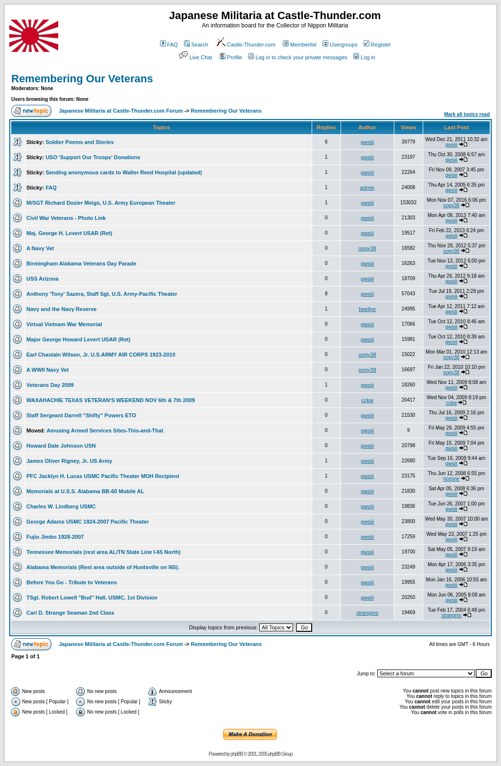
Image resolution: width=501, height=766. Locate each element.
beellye (367, 309)
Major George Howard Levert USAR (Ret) (78, 339)
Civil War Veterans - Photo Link (66, 218)
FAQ (169, 45)
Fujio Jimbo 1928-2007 (55, 537)
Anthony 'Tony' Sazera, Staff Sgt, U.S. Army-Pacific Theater (101, 294)
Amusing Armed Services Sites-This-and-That (104, 430)
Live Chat (195, 57)
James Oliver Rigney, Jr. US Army (69, 461)
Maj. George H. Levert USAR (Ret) (69, 233)
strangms (367, 613)
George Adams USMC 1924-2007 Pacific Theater (87, 522)
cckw (367, 400)
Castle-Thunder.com (245, 45)
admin (367, 188)
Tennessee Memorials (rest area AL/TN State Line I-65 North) (103, 552)
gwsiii (367, 142)
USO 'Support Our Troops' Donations (93, 157)
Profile (231, 57)
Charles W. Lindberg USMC (61, 506)
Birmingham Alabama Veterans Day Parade (81, 263)
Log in (364, 57)
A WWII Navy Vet (47, 370)
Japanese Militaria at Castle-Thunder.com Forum (121, 111)
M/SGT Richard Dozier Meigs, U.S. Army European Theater (101, 203)
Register (377, 45)
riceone (451, 478)
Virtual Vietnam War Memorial (64, 324)
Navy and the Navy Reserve (61, 309)
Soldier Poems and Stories (80, 142)
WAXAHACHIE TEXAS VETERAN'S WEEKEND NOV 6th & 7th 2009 (110, 400)
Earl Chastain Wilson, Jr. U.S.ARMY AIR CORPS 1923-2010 (100, 355)
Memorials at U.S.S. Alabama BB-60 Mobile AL (85, 491)
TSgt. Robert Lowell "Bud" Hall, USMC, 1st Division (92, 597)
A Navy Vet (40, 248)
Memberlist (300, 45)
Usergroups (340, 45)
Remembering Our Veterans (82, 78)
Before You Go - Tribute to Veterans (71, 582)
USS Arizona (42, 279)
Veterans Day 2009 (50, 385)
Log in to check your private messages (297, 57)
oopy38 (451, 205)
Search (196, 45)
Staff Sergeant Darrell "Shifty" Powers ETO (81, 415)
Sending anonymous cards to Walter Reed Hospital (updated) (124, 172)
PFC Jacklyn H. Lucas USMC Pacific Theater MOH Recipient (102, 476)
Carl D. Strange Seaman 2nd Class (70, 613)
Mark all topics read (467, 114)
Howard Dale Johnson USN (61, 446)
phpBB (236, 754)
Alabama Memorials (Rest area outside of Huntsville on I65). (102, 567)
